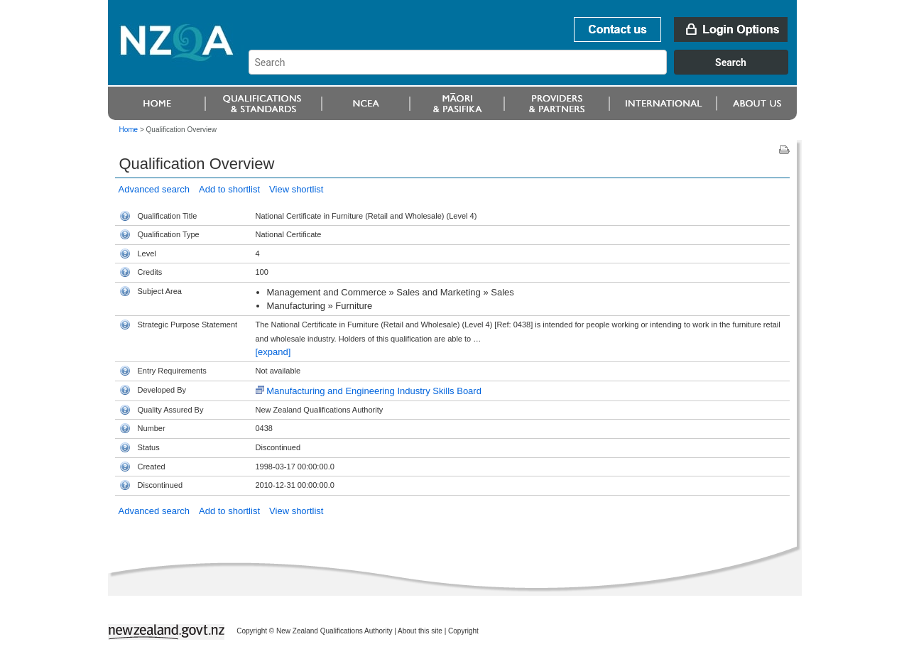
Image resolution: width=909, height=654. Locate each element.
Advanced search (154, 189)
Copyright (463, 631)
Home (128, 129)
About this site (420, 631)
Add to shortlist (229, 189)
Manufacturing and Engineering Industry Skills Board (373, 391)
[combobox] (525, 71)
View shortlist (296, 189)
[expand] (273, 352)
